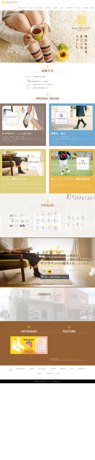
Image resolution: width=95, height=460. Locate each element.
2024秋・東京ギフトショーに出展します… (43, 84)
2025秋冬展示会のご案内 (39, 76)
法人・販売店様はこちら (54, 277)
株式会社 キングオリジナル (47, 381)
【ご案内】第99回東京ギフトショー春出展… (37, 81)
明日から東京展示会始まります (40, 88)
